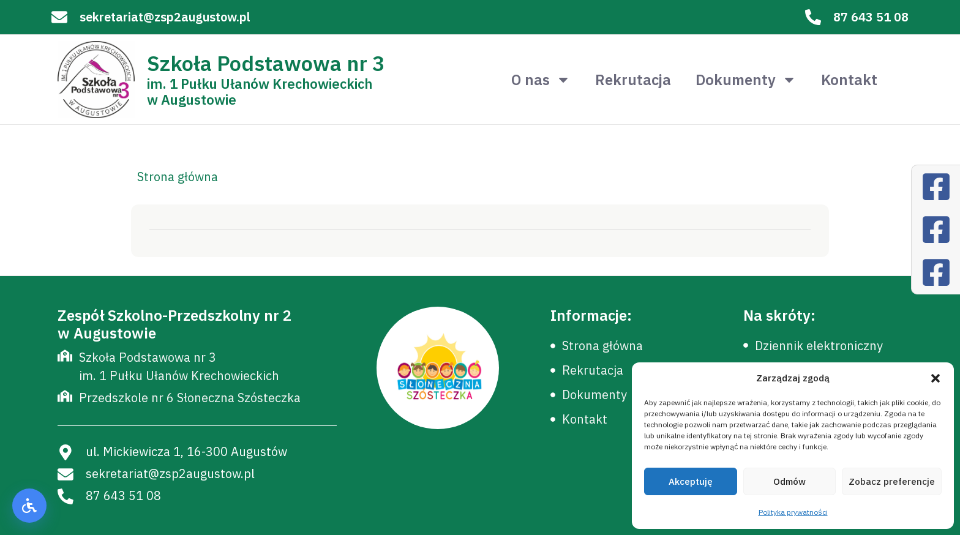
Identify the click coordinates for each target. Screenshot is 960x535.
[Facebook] (936, 186)
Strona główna (177, 176)
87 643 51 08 (871, 17)
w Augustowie (191, 99)
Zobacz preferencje (892, 481)
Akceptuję (691, 481)
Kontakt (849, 79)
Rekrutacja (633, 79)
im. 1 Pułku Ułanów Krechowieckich (259, 83)
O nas (541, 79)
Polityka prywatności (793, 512)
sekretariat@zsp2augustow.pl (165, 17)
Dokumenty (746, 79)
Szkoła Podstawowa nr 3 (265, 63)
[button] (935, 378)
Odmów (789, 481)
